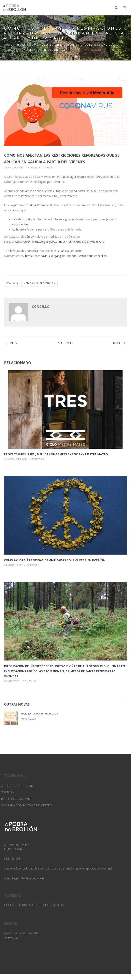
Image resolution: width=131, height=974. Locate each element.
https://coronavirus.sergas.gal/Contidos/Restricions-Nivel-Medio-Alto (59, 242)
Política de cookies (33, 878)
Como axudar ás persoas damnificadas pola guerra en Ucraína (54, 560)
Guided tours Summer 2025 (39, 713)
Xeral (49, 167)
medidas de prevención (39, 283)
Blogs (21, 44)
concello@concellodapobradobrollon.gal (30, 868)
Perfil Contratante (16, 799)
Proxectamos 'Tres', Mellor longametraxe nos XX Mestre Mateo (56, 454)
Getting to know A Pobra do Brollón (34, 905)
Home (8, 44)
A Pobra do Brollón (17, 786)
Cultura (7, 792)
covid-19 (12, 283)
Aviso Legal (11, 878)
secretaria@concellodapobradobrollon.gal (84, 868)
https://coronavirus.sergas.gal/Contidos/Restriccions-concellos (66, 256)
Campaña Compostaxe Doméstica (27, 805)
